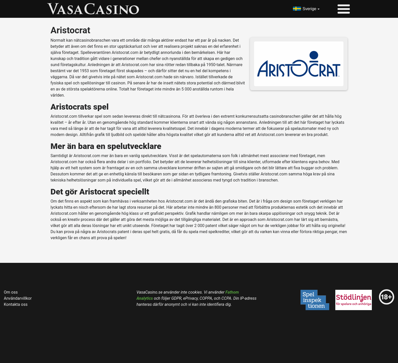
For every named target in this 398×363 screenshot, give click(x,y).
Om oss (11, 292)
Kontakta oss (15, 304)
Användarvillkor (18, 298)
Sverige (309, 9)
